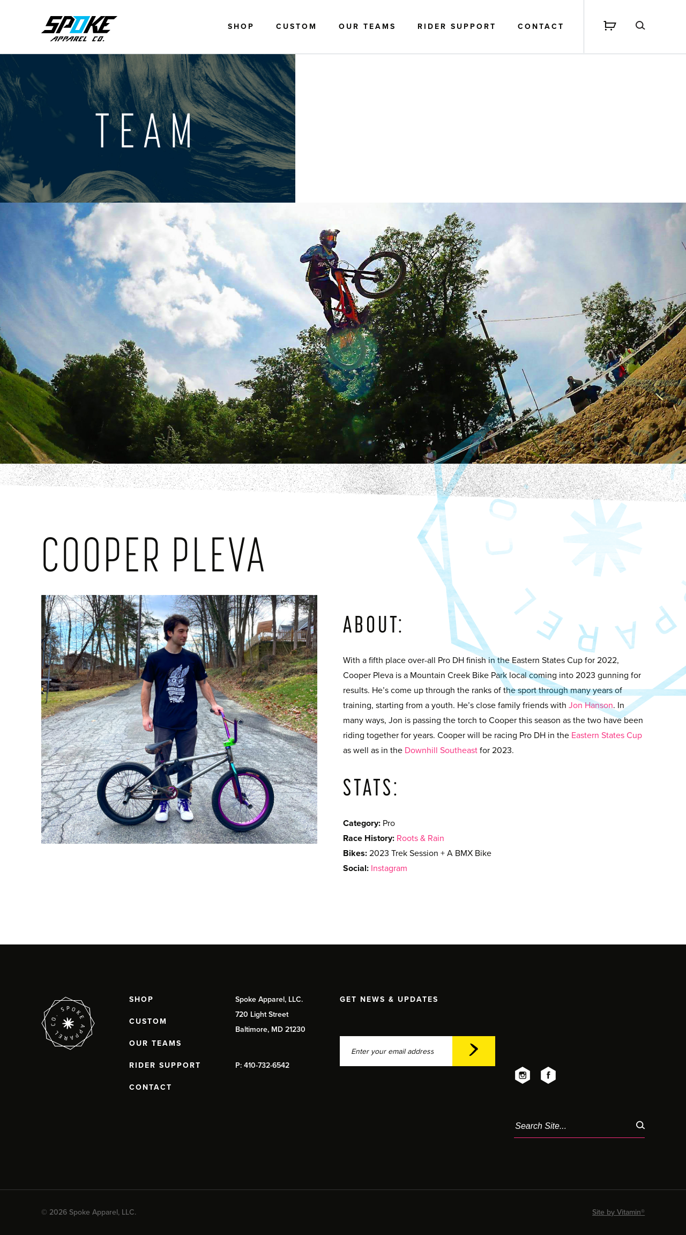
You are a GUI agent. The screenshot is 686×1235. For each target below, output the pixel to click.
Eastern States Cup (606, 735)
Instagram (389, 868)
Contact (541, 27)
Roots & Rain (420, 838)
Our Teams (367, 27)
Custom (296, 27)
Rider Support (456, 27)
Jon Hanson (591, 705)
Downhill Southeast (441, 750)
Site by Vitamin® (618, 1212)
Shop (241, 27)
